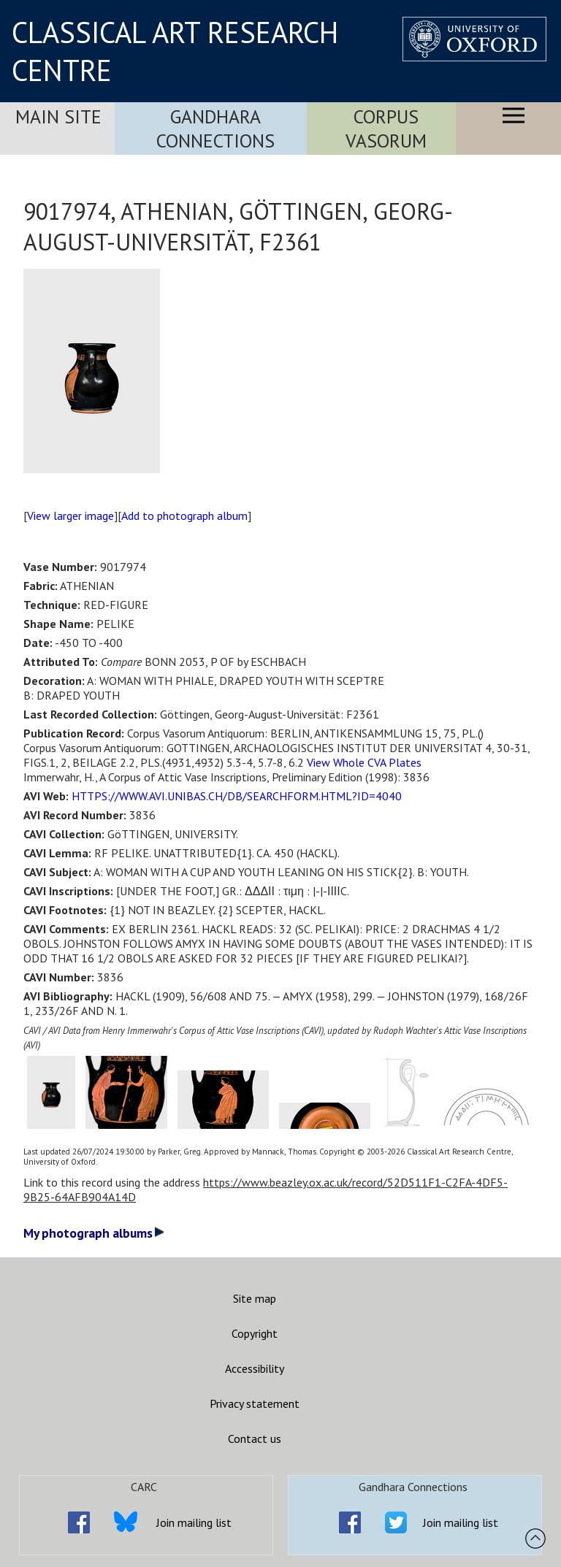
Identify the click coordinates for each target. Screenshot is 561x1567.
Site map (254, 1298)
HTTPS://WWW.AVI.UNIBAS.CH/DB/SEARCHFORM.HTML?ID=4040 (237, 796)
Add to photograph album (184, 515)
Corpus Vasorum (386, 128)
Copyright (255, 1333)
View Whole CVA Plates (364, 762)
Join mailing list (194, 1522)
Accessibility (254, 1368)
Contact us (254, 1438)
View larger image (70, 515)
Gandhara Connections (215, 128)
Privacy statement (254, 1403)
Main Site (58, 116)
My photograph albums (93, 1233)
